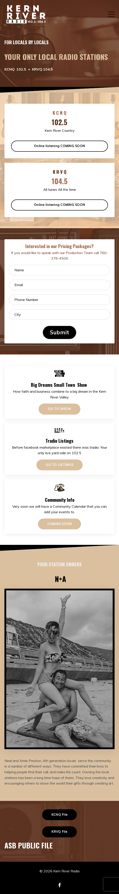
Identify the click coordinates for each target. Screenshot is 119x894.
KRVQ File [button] (59, 832)
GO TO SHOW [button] (59, 409)
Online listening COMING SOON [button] (59, 146)
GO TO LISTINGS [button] (59, 465)
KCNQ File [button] (59, 815)
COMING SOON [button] (59, 524)
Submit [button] (59, 332)
